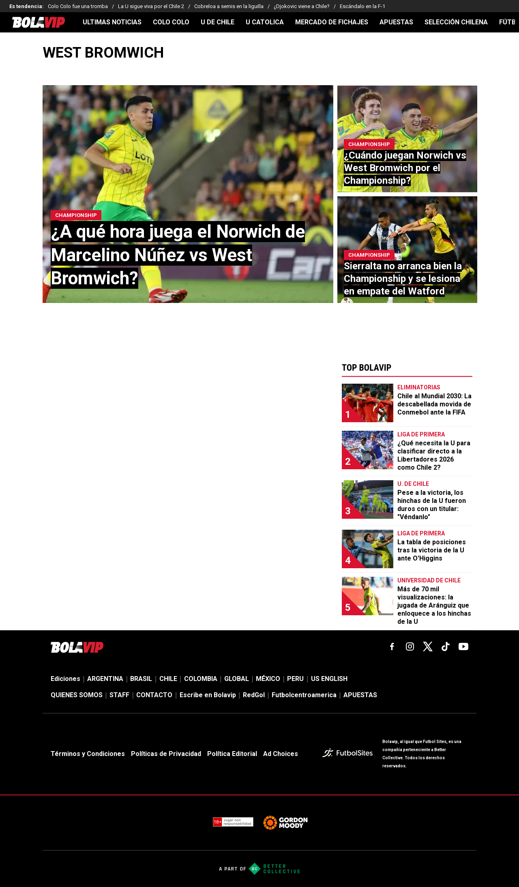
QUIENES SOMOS (77, 695)
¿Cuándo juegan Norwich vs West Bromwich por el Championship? (405, 168)
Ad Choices (280, 754)
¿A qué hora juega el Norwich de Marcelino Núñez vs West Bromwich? (178, 254)
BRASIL (141, 679)
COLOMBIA (200, 679)
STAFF (119, 695)
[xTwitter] (428, 646)
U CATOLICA (265, 22)
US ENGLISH (329, 679)
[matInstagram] (410, 646)
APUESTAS (396, 22)
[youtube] (463, 646)
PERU (295, 679)
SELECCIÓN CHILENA (456, 22)
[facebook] (392, 646)
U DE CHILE (217, 22)
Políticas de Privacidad (166, 754)
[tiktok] (445, 646)
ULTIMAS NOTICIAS (112, 22)
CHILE (168, 679)
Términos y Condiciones (88, 754)
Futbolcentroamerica (304, 695)
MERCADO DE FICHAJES (331, 22)
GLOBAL (236, 679)
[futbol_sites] (349, 753)
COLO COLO (171, 22)
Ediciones (65, 679)
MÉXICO (268, 679)
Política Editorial (232, 754)
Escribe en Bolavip (208, 695)
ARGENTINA (105, 679)
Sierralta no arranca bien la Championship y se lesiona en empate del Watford (403, 278)
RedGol (254, 695)
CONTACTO (154, 695)
